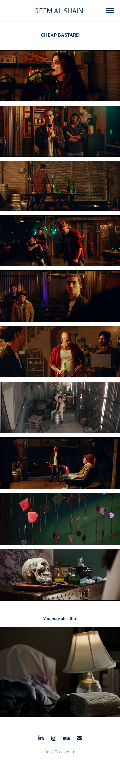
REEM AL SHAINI (60, 10)
